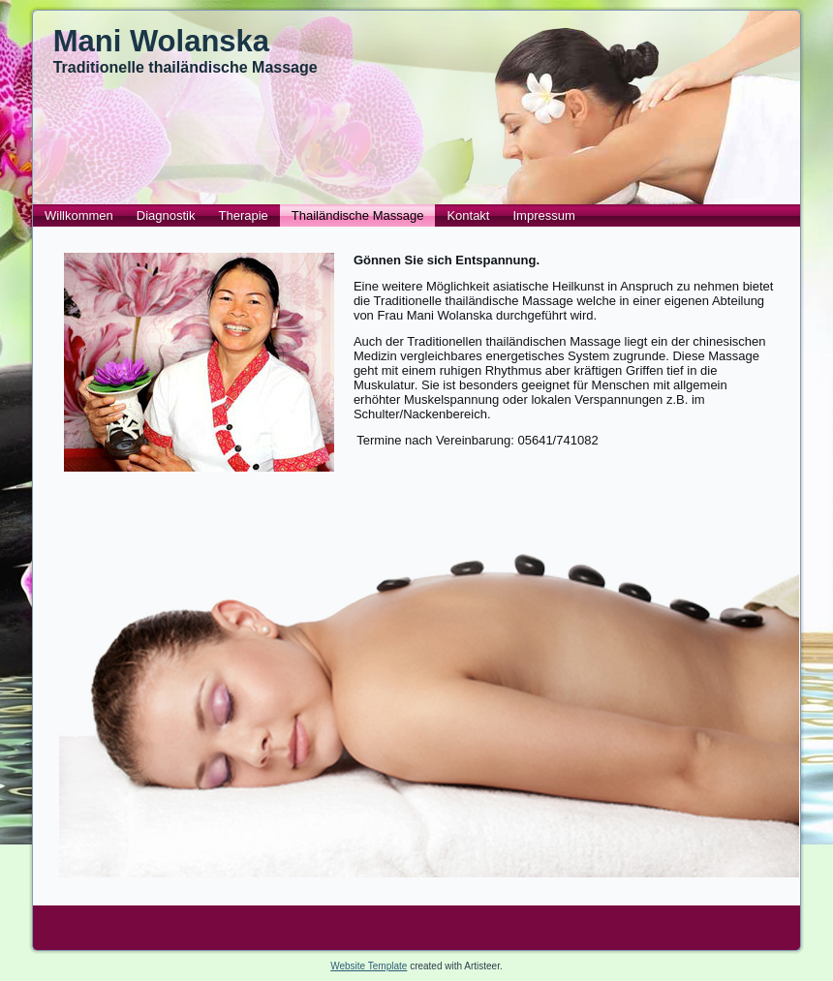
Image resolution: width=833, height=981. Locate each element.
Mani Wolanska (161, 41)
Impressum (543, 215)
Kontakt (468, 215)
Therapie (243, 215)
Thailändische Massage (358, 215)
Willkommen (79, 215)
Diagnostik (166, 215)
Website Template (368, 966)
